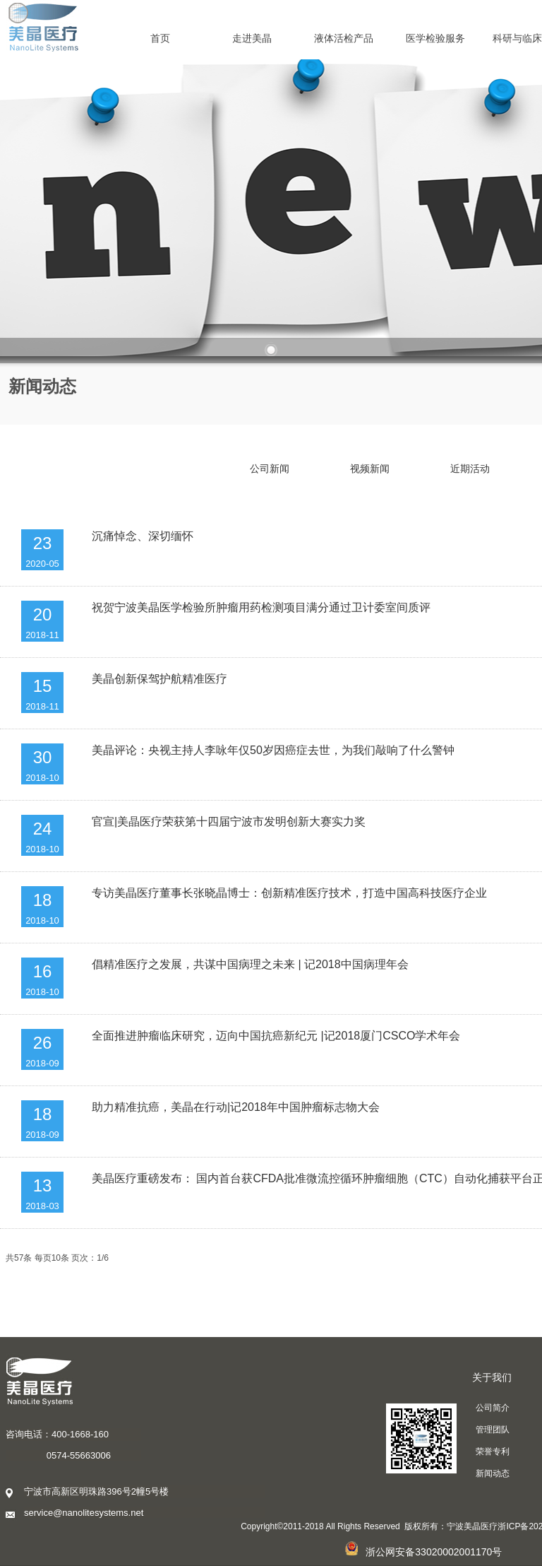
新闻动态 (493, 1473)
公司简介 (493, 1408)
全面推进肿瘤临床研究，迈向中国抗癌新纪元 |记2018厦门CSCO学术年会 (276, 1036)
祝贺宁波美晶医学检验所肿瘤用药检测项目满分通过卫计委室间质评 (261, 607)
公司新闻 (269, 468)
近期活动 (470, 468)
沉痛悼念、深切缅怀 (142, 536)
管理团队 (493, 1430)
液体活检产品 (343, 38)
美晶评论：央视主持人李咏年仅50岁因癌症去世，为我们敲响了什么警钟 (273, 750)
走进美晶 (252, 38)
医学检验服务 (435, 38)
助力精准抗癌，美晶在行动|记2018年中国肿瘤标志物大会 (236, 1107)
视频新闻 (370, 468)
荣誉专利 (493, 1451)
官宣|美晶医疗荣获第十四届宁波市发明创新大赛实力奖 (229, 822)
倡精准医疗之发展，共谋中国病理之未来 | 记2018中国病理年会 (250, 964)
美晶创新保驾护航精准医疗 (159, 679)
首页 (160, 38)
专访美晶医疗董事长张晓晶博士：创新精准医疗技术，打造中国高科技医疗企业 (289, 893)
